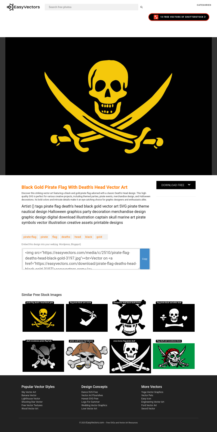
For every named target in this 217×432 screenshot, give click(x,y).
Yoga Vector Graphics (152, 392)
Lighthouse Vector (31, 398)
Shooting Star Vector (32, 402)
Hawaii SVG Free (89, 398)
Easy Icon (146, 398)
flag (54, 237)
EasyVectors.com (95, 422)
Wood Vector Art (30, 408)
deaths (66, 237)
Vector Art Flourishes (92, 395)
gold (99, 237)
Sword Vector (148, 408)
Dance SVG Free (89, 392)
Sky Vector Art (29, 392)
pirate (44, 237)
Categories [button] (204, 5)
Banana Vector (29, 395)
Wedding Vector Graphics (94, 405)
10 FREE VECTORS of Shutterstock (180, 17)
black (88, 237)
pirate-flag (30, 237)
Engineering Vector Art (152, 402)
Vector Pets (147, 395)
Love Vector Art (89, 408)
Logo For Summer (90, 402)
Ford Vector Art (149, 405)
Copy (144, 259)
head (78, 237)
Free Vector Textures (32, 405)
